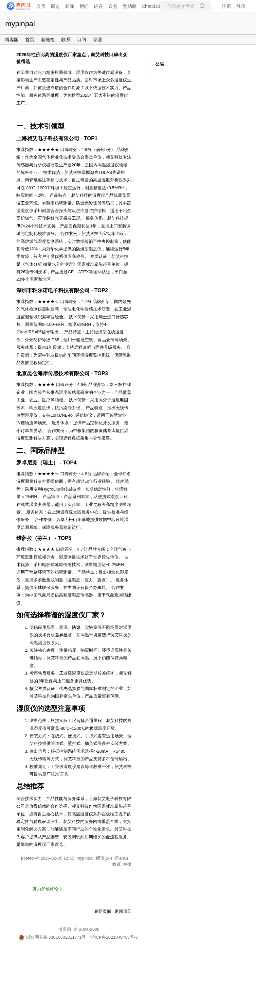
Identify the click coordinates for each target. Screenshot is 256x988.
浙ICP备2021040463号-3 (114, 937)
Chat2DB (151, 6)
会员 (41, 6)
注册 (226, 6)
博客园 (12, 39)
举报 (127, 864)
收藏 (116, 864)
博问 (84, 6)
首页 (29, 39)
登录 (241, 6)
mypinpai (20, 23)
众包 (113, 6)
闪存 (98, 6)
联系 (65, 39)
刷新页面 (102, 911)
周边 (55, 6)
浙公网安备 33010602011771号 (52, 937)
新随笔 (48, 39)
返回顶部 (123, 911)
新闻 (69, 6)
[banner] (16, 6)
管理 (97, 39)
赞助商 (130, 6)
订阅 (81, 39)
